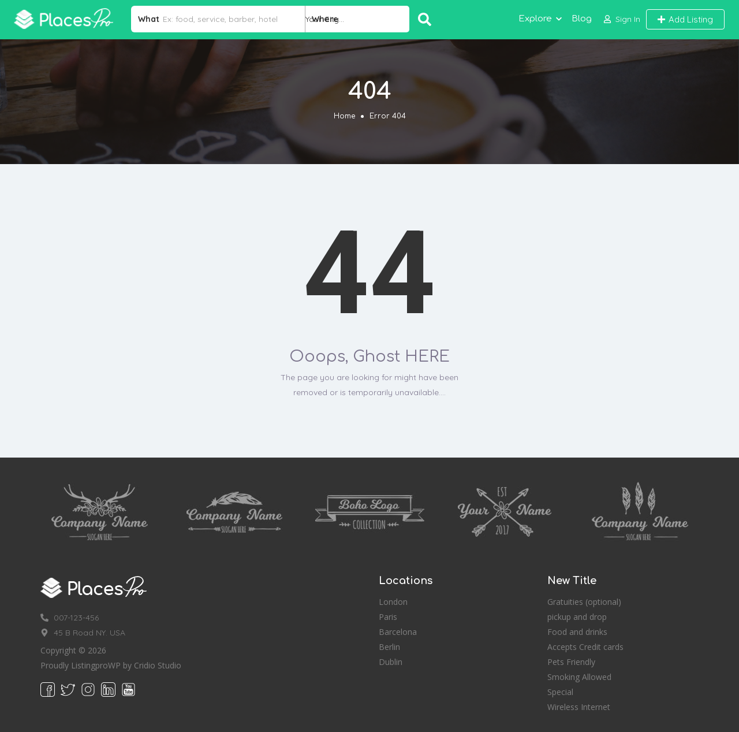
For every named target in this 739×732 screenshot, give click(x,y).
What (148, 19)
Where (325, 19)
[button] (621, 19)
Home (344, 116)
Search (424, 19)
